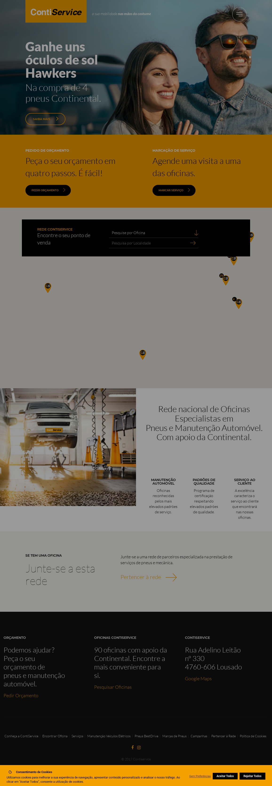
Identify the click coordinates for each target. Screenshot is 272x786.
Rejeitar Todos (252, 776)
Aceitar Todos (225, 776)
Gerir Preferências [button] (200, 776)
